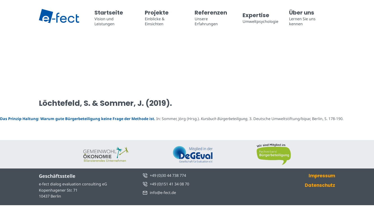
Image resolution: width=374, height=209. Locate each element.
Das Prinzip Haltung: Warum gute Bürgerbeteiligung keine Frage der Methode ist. (77, 118)
